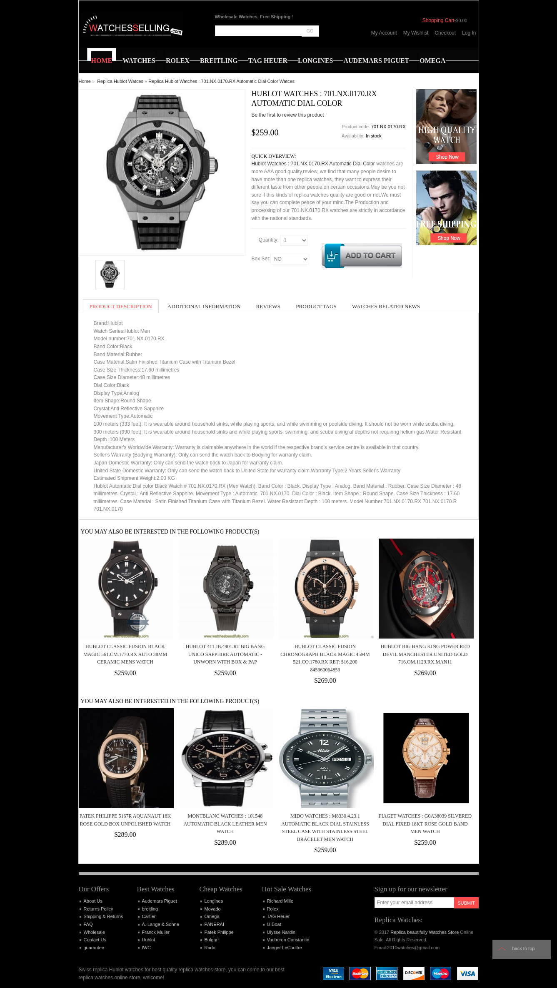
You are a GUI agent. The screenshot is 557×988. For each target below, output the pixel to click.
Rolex (273, 908)
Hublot (148, 939)
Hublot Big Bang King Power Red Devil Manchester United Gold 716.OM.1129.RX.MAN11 (425, 654)
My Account (384, 33)
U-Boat (274, 924)
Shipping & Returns (103, 916)
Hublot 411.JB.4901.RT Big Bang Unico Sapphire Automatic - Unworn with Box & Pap (225, 654)
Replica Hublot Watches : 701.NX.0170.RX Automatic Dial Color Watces (221, 81)
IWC (146, 947)
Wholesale (94, 932)
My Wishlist (416, 33)
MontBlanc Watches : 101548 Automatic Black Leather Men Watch (225, 823)
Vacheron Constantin (288, 939)
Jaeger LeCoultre (284, 947)
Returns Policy (98, 908)
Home (85, 81)
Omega (212, 916)
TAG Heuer (278, 916)
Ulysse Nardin (281, 932)
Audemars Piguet (159, 900)
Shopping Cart (438, 20)
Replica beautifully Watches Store (424, 932)
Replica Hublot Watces (120, 81)
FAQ (88, 924)
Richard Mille (280, 900)
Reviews (268, 306)
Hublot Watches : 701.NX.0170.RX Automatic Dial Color (313, 164)
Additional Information (204, 306)
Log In (469, 33)
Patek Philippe (219, 932)
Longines (214, 900)
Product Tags (316, 306)
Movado (213, 908)
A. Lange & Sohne (160, 924)
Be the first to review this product (288, 115)
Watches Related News (386, 306)
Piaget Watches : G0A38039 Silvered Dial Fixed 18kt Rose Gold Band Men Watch (425, 823)
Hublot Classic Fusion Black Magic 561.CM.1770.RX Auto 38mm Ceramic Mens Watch (125, 654)
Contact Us (95, 939)
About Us (93, 900)
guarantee (94, 947)
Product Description (121, 306)
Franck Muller (156, 932)
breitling (150, 908)
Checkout (445, 33)
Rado (210, 947)
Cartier (149, 916)
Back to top (523, 948)
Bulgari (212, 939)
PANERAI (214, 924)
